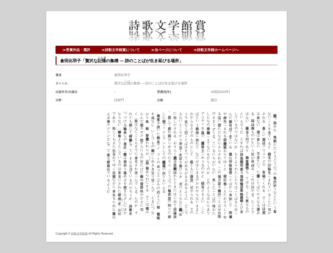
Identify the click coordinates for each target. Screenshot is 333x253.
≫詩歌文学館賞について (121, 50)
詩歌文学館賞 (79, 233)
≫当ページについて (166, 50)
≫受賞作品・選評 (76, 50)
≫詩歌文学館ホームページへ (216, 50)
